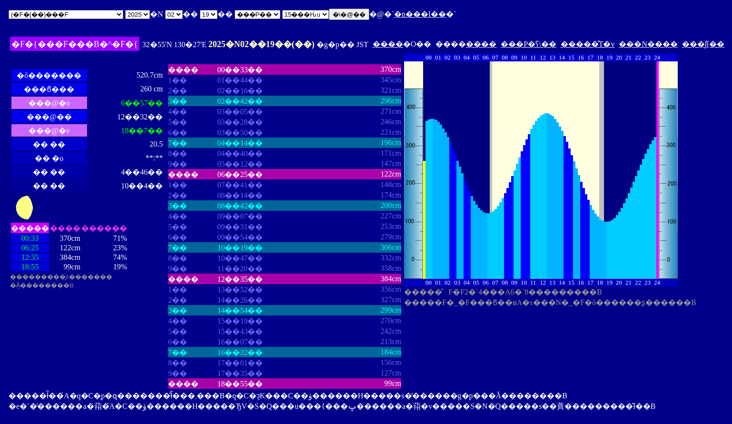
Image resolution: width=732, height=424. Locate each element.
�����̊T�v (588, 44)
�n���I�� (420, 14)
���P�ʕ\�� (528, 44)
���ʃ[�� (703, 44)
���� (388, 44)
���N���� (648, 44)
